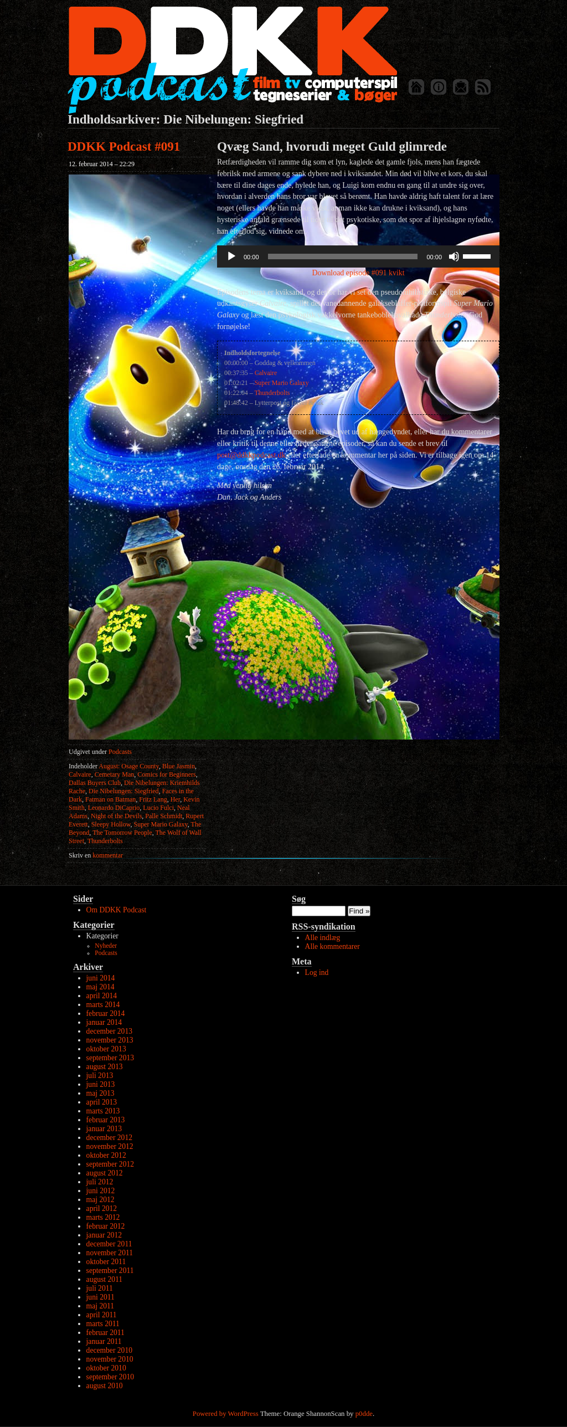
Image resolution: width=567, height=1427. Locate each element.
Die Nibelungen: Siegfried (124, 791)
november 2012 (109, 1146)
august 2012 (104, 1173)
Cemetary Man (115, 774)
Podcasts (120, 752)
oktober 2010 (106, 1368)
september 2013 (110, 1058)
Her (176, 799)
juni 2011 (100, 1297)
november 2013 (109, 1040)
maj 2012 (100, 1199)
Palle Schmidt (163, 816)
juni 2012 (100, 1191)
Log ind (317, 972)
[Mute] (454, 256)
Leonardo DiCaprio (114, 808)
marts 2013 (103, 1111)
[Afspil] (231, 256)
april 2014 (101, 996)
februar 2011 (105, 1332)
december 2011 (109, 1244)
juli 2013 (100, 1075)
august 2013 (104, 1066)
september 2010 (110, 1377)
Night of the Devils (116, 816)
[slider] (343, 256)
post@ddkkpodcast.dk (251, 455)
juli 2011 (99, 1288)
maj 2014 (100, 987)
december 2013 (109, 1031)
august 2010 (104, 1386)
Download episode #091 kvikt (358, 273)
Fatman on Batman (110, 799)
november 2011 (109, 1253)
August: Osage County (129, 766)
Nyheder (106, 945)
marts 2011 (103, 1324)
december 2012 (109, 1137)
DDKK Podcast (232, 59)
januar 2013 (104, 1129)
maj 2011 (100, 1306)
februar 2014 (105, 1013)
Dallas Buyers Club (95, 783)
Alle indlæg (323, 937)
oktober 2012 (106, 1155)
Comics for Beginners (166, 774)
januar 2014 (104, 1022)
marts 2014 (103, 1004)
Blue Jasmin (178, 766)
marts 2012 (103, 1217)
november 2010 (109, 1359)
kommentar (96, 855)
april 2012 (101, 1208)
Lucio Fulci (158, 808)
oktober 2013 (106, 1049)
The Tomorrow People (122, 832)
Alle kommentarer (332, 946)
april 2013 (101, 1102)
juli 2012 (100, 1182)
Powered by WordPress (226, 1414)
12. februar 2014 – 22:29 (102, 164)
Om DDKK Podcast (116, 910)
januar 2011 (104, 1341)
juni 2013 (100, 1084)
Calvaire (80, 774)
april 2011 (101, 1315)
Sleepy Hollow (111, 824)
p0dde (364, 1414)
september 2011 (110, 1270)
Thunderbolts (105, 841)
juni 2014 (100, 978)
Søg (299, 899)
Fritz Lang (153, 799)
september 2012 (110, 1164)
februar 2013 (105, 1120)
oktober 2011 (106, 1261)
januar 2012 (104, 1235)
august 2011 (104, 1279)
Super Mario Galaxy (161, 824)
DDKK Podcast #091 (124, 146)
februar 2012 (105, 1226)
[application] (358, 256)
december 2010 (109, 1350)
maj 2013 (100, 1093)
